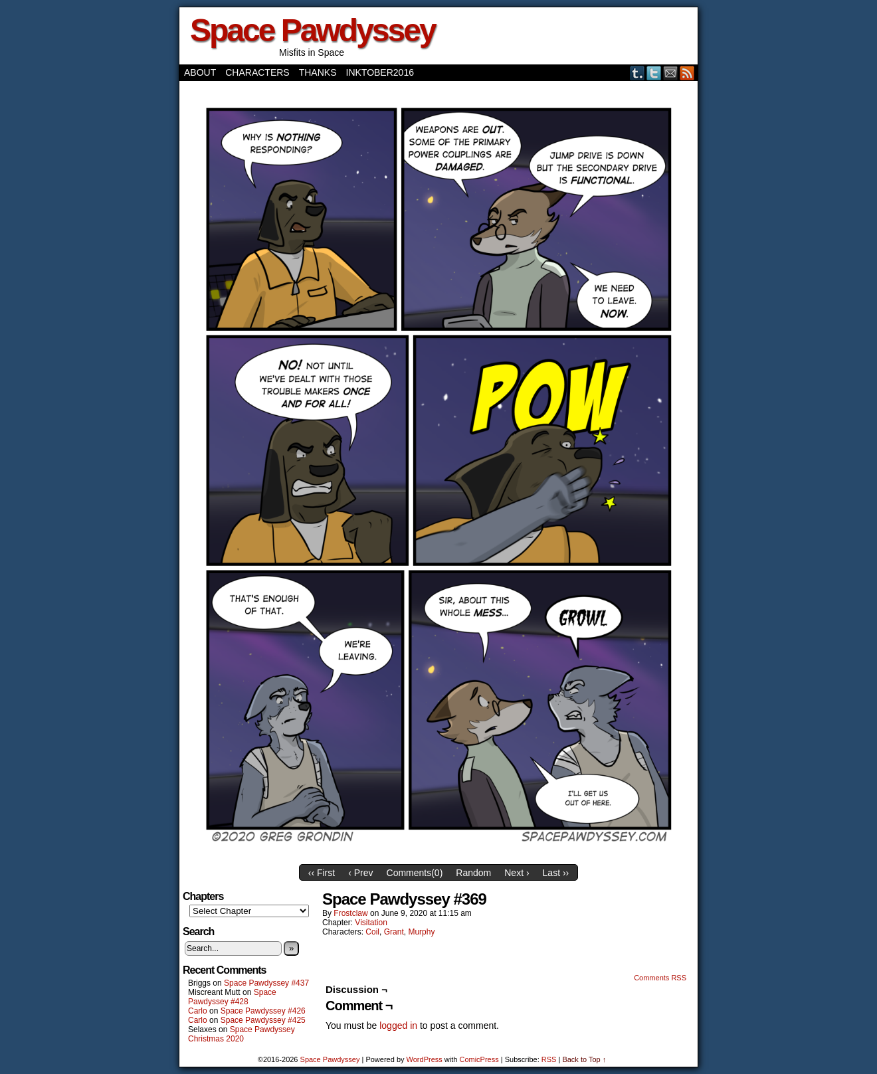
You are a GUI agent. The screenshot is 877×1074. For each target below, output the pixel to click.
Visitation (371, 922)
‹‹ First (321, 872)
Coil (372, 932)
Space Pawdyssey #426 (263, 1011)
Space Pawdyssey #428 (232, 997)
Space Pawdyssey (312, 30)
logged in (398, 1025)
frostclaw (350, 913)
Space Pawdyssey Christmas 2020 (241, 1034)
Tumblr (637, 72)
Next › (516, 872)
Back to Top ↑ (584, 1059)
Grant (394, 932)
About (200, 72)
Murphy (421, 932)
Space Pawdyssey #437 (266, 983)
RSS (687, 72)
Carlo (197, 1011)
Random (473, 872)
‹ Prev (360, 872)
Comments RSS (660, 978)
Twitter (654, 72)
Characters (257, 72)
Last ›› (556, 872)
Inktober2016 (380, 72)
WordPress (424, 1059)
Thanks (318, 72)
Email (670, 72)
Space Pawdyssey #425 (263, 1020)
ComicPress (478, 1059)
